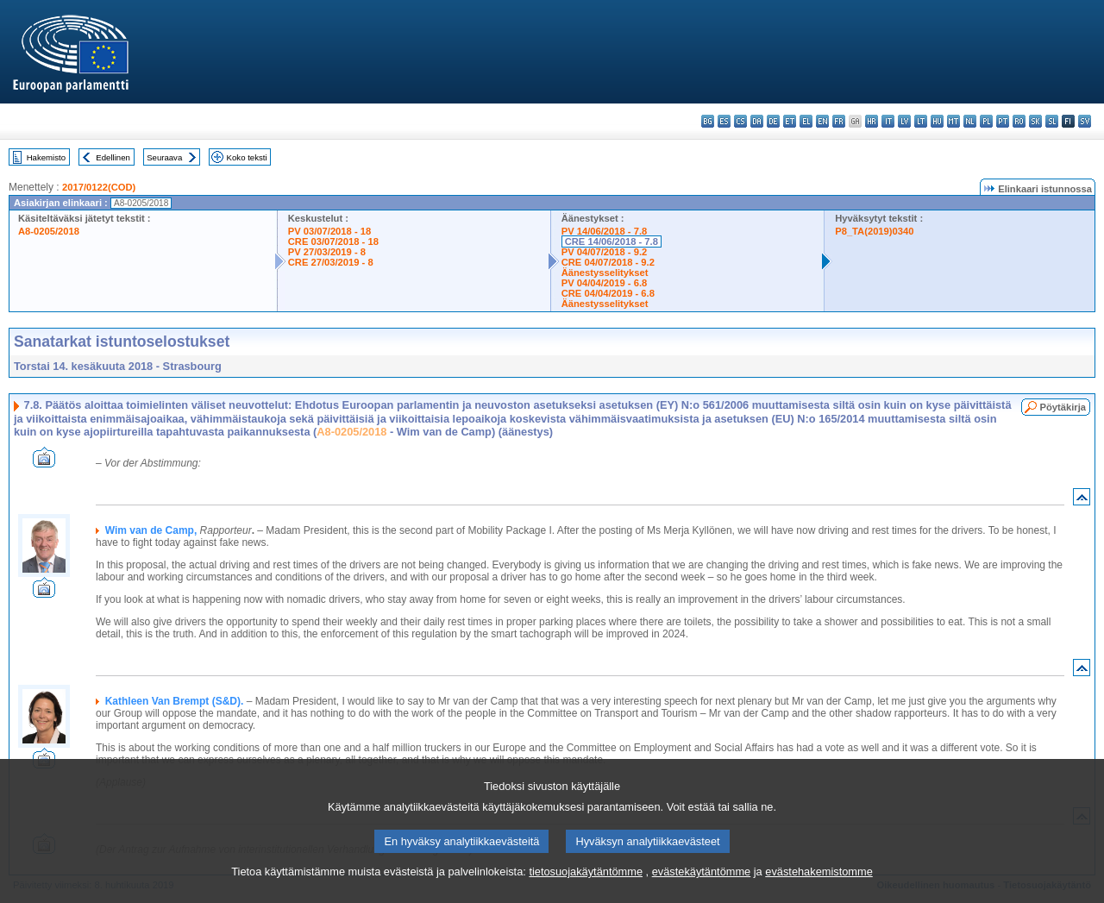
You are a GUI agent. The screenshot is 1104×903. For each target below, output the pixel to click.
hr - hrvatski (871, 121)
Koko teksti (247, 157)
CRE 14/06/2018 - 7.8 (611, 241)
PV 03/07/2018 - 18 (329, 231)
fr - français (838, 121)
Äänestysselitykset (605, 272)
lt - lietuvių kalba (920, 121)
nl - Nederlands (969, 121)
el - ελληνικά (806, 121)
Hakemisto (46, 157)
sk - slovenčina (1035, 121)
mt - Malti (953, 121)
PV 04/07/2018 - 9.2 (604, 252)
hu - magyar (937, 121)
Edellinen (112, 157)
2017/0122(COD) (98, 187)
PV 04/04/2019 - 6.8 (604, 283)
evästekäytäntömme (701, 889)
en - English (822, 121)
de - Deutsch (773, 121)
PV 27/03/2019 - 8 (327, 252)
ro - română (1019, 121)
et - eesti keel (789, 121)
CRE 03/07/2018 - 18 (333, 241)
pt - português (1002, 121)
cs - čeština (740, 121)
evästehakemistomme (818, 889)
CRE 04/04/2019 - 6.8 (608, 293)
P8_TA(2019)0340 (874, 231)
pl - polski (986, 121)
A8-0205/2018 (48, 231)
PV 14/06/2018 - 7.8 (604, 231)
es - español (724, 121)
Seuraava (164, 157)
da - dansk (756, 121)
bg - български (707, 121)
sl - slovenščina (1051, 121)
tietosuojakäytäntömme (586, 889)
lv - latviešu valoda (904, 121)
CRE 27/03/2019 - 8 (330, 262)
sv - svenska (1084, 121)
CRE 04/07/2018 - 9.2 (608, 262)
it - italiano (887, 121)
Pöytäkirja (1063, 407)
